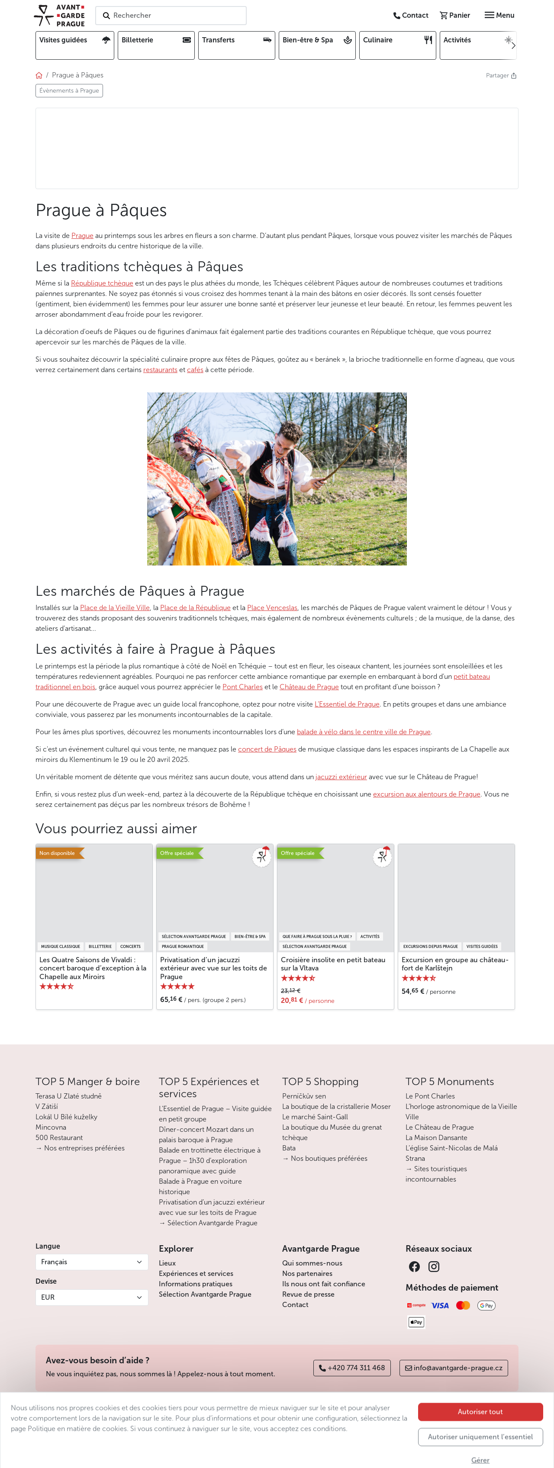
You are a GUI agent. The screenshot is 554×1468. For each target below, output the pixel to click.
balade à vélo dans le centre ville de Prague (364, 732)
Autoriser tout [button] (480, 1449)
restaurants (160, 370)
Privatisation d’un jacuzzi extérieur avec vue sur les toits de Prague (213, 968)
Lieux (167, 1263)
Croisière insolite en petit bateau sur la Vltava (333, 964)
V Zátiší (46, 1106)
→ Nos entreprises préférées (80, 1148)
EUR (48, 1297)
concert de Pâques (267, 749)
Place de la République (195, 608)
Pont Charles (242, 687)
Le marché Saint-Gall (315, 1117)
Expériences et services (196, 1273)
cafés (195, 370)
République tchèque (102, 283)
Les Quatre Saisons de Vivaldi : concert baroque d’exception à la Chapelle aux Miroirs (92, 968)
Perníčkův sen (304, 1096)
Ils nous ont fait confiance (323, 1284)
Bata (289, 1148)
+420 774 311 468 (352, 1368)
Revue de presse (308, 1294)
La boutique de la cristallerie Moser (336, 1106)
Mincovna (50, 1127)
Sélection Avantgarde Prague (205, 1294)
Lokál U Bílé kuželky (66, 1117)
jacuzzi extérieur (341, 777)
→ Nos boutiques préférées (324, 1158)
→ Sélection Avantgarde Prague (208, 1223)
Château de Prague (309, 687)
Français (54, 1262)
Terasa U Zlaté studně (68, 1096)
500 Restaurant (59, 1138)
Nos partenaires (307, 1273)
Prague (82, 235)
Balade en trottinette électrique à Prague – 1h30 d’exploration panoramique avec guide (210, 1160)
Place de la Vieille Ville (115, 608)
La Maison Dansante (436, 1138)
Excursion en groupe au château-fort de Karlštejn (455, 964)
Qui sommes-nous (312, 1263)
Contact (295, 1305)
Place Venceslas (272, 608)
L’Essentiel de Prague (347, 704)
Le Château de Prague (440, 1127)
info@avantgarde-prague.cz (453, 1368)
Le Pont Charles (430, 1096)
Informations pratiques (195, 1284)
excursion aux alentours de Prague (426, 794)
